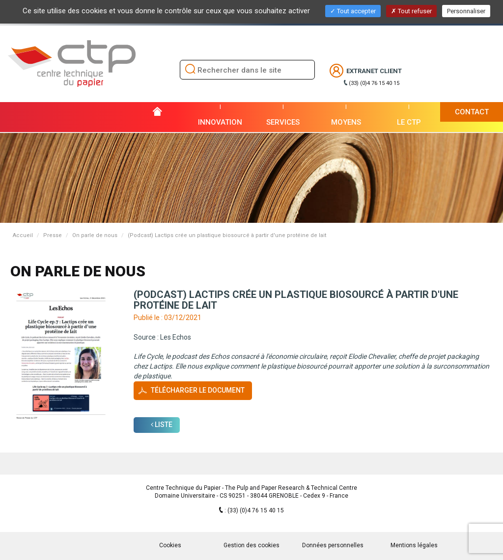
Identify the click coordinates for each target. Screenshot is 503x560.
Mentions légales (414, 545)
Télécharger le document (198, 390)
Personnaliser (466, 11)
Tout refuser (411, 11)
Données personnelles (332, 545)
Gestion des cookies (251, 545)
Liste (161, 424)
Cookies (170, 545)
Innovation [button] (220, 122)
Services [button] (283, 122)
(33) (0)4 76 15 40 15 (374, 83)
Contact (472, 111)
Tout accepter (353, 11)
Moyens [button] (346, 122)
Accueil (23, 235)
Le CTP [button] (409, 122)
